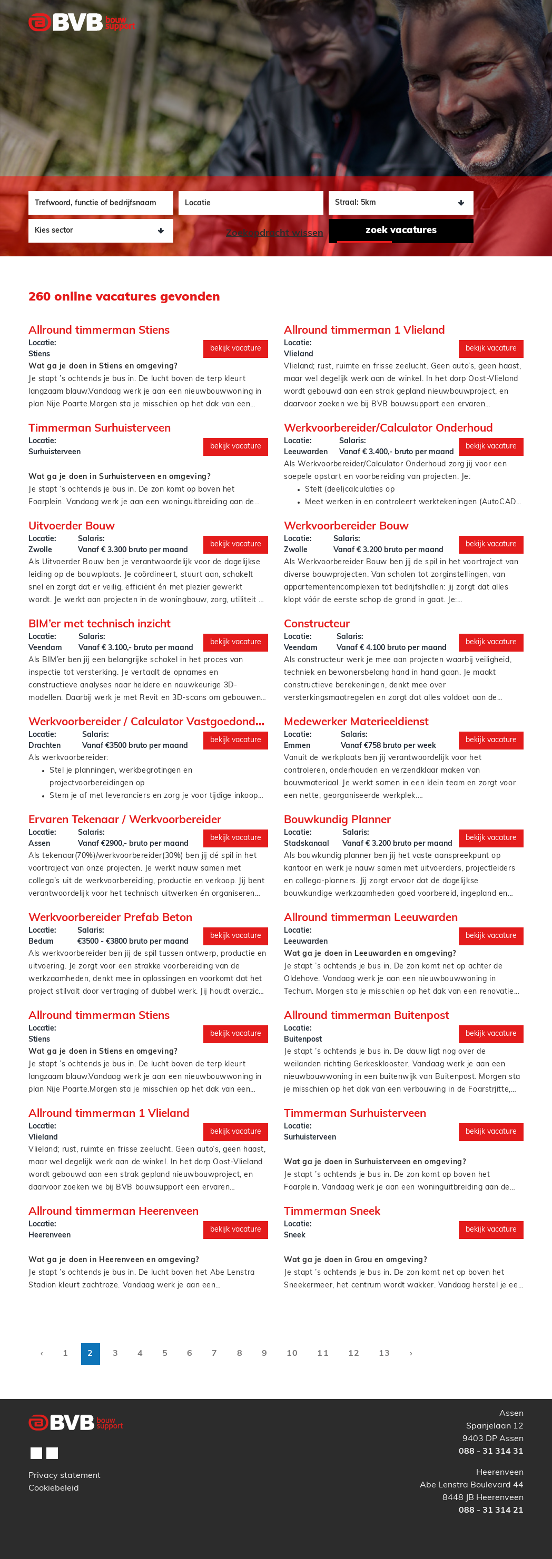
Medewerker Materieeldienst (356, 722)
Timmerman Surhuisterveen (99, 428)
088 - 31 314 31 (491, 1451)
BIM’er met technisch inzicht (99, 624)
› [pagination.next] (411, 1354)
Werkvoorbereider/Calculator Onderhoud (388, 428)
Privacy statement (64, 1476)
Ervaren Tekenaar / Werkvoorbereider (124, 820)
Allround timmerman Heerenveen (113, 1211)
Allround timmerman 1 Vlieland (364, 330)
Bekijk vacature (235, 349)
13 (384, 1354)
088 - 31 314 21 (491, 1510)
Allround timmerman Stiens (99, 330)
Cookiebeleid (53, 1488)
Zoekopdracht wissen (274, 233)
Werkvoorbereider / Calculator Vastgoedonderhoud (159, 722)
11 (323, 1354)
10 (292, 1354)
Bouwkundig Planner (337, 820)
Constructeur (317, 624)
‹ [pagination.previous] (42, 1354)
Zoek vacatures (401, 231)
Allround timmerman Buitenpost (366, 1016)
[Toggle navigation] (509, 44)
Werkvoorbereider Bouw (346, 526)
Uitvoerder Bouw (71, 526)
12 (354, 1354)
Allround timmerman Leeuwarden (371, 918)
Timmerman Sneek (332, 1211)
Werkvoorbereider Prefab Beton (110, 918)
